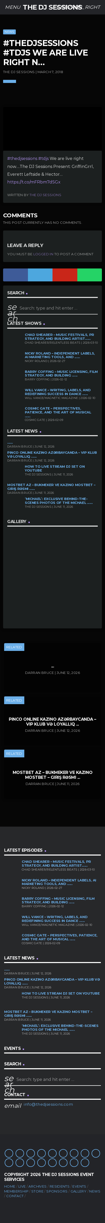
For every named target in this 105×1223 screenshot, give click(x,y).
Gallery (79, 1191)
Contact (15, 1196)
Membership (16, 1191)
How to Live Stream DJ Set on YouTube (55, 468)
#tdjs (43, 158)
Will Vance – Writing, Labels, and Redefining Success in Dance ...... (58, 392)
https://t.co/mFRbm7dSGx (34, 182)
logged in (43, 254)
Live (22, 1186)
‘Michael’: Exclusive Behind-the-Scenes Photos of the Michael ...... (59, 501)
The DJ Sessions (45, 195)
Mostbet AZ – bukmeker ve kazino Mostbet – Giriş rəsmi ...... (51, 487)
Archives (37, 1186)
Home (10, 1186)
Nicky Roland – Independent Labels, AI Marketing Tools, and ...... (60, 355)
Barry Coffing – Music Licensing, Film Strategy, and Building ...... (61, 374)
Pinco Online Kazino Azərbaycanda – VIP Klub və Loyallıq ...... (52, 454)
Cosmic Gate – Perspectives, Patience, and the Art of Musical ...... (58, 412)
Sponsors (57, 1191)
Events (79, 1186)
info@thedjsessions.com (48, 1104)
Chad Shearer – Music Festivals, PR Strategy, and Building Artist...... (59, 337)
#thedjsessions (22, 158)
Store (37, 1191)
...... (10, 442)
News (9, 32)
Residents (60, 1186)
